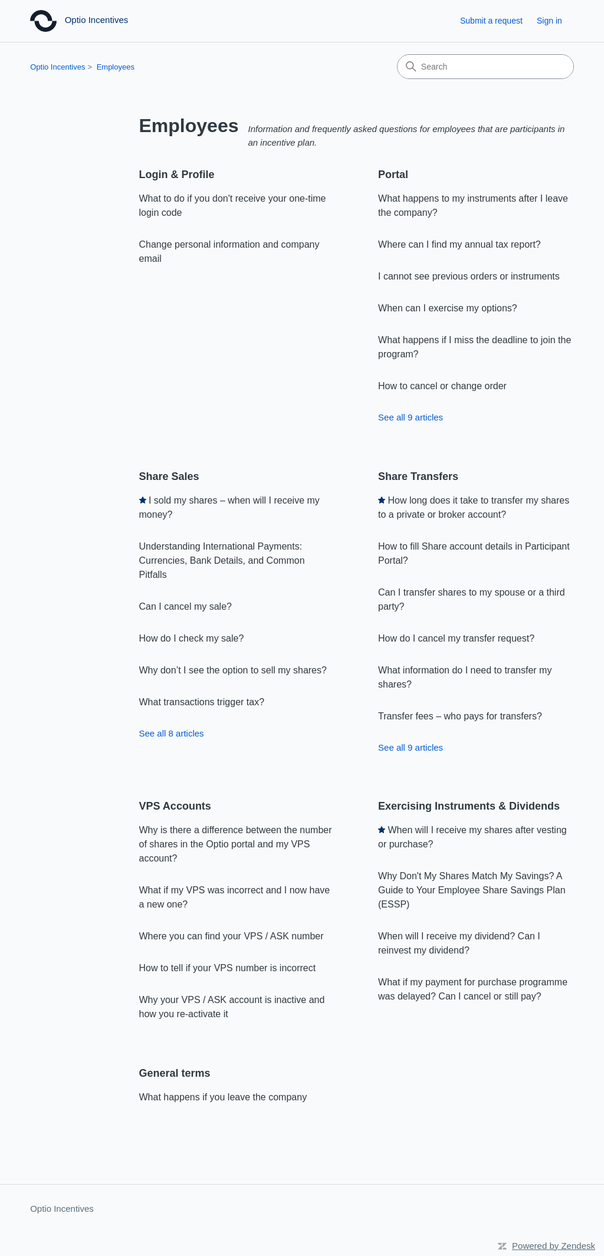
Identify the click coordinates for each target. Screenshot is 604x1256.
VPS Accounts (175, 806)
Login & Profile (177, 174)
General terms (175, 1073)
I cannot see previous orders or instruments (469, 276)
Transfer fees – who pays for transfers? (460, 716)
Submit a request (491, 20)
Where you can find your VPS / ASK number (231, 936)
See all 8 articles (171, 733)
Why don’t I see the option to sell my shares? (233, 670)
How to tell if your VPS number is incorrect (227, 968)
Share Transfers (418, 476)
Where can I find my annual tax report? (459, 244)
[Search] (485, 66)
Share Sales (169, 476)
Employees (115, 67)
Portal (393, 174)
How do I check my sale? (191, 638)
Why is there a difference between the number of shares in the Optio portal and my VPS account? (235, 844)
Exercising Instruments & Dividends (469, 806)
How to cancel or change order (442, 386)
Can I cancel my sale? (185, 606)
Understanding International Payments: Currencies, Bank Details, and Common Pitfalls (222, 560)
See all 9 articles (410, 417)
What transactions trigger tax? (202, 702)
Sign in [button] (549, 20)
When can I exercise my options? (447, 308)
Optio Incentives (57, 67)
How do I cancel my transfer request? (456, 638)
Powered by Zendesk (553, 1246)
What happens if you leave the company (223, 1097)
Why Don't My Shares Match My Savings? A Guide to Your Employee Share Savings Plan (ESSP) (472, 890)
